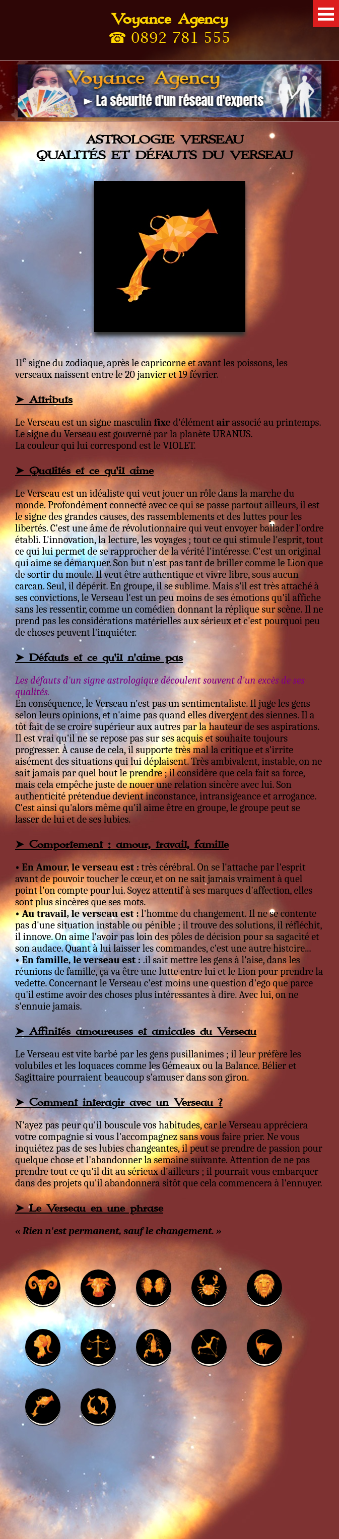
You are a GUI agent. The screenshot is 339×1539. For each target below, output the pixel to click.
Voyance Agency (169, 19)
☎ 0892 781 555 (169, 37)
